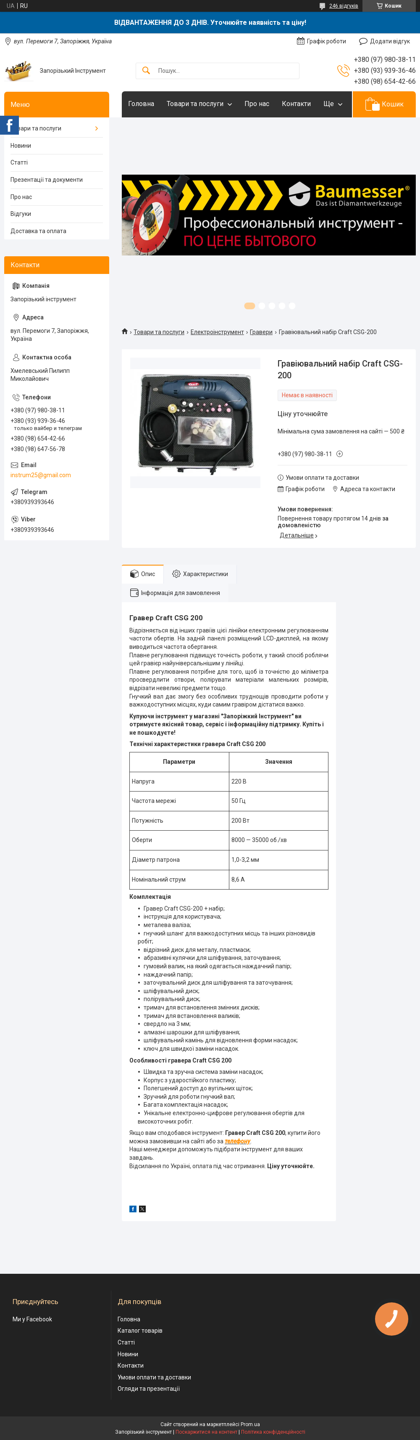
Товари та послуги (195, 104)
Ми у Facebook (32, 1319)
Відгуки (20, 213)
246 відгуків (343, 6)
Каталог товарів (140, 1330)
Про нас (256, 104)
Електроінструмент (217, 332)
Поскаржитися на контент (206, 1432)
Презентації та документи (46, 179)
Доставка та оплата (38, 231)
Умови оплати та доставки (154, 1377)
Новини (20, 145)
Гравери (261, 332)
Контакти (296, 104)
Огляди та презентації (149, 1388)
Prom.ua (250, 1424)
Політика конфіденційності (273, 1432)
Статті (19, 162)
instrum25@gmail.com (40, 475)
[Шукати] (146, 70)
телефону (237, 1141)
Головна (141, 104)
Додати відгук (390, 41)
